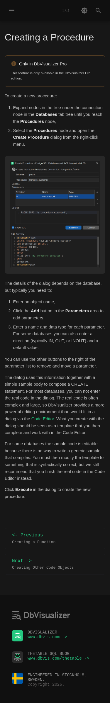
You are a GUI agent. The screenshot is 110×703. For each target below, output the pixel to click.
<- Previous (55, 538)
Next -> (55, 564)
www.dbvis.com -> (47, 635)
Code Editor (42, 418)
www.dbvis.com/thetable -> (58, 657)
